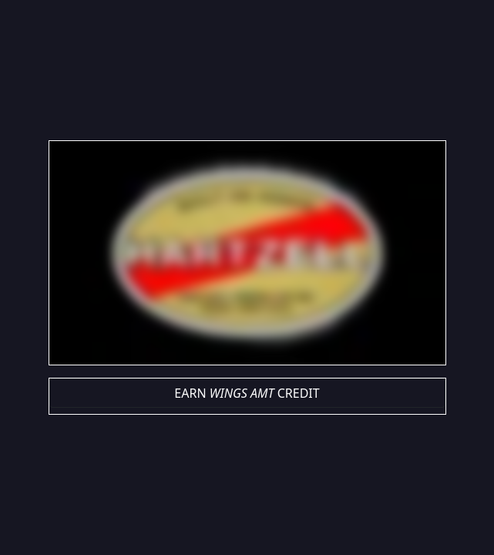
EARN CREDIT (246, 393)
